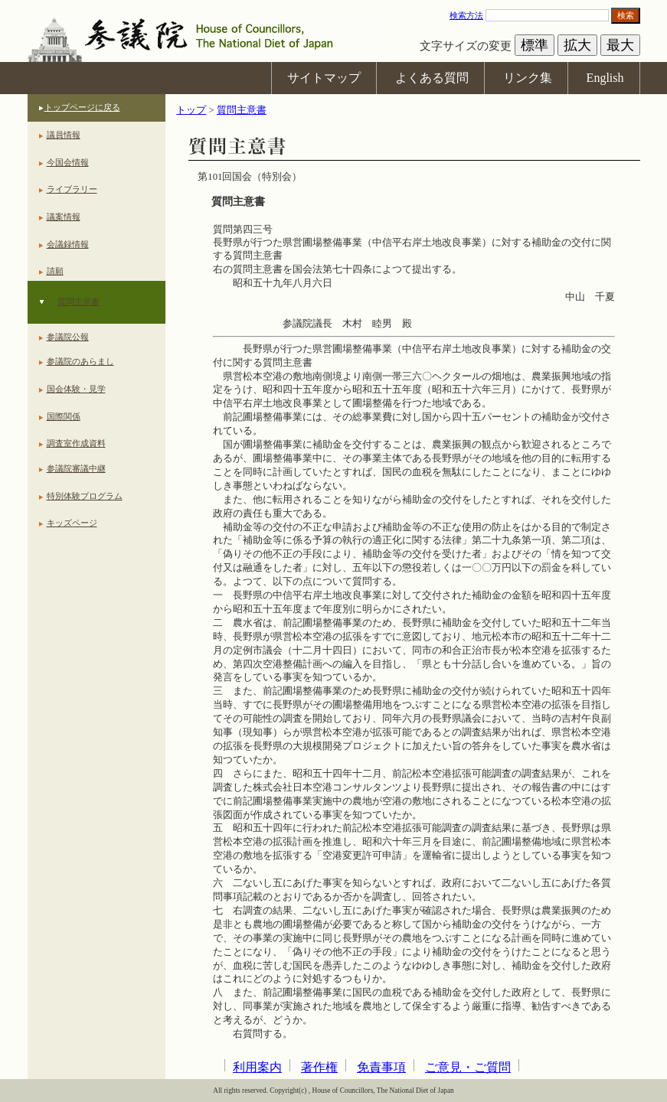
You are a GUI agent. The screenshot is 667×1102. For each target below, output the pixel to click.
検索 (625, 15)
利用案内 (257, 1067)
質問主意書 (78, 301)
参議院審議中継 (76, 468)
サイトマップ (324, 77)
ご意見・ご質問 (468, 1067)
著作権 (319, 1067)
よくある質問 (432, 77)
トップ (191, 110)
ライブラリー (72, 189)
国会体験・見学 (76, 388)
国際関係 (63, 416)
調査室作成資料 (76, 443)
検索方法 (466, 15)
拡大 (577, 45)
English (605, 77)
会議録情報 (68, 244)
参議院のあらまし (80, 361)
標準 (534, 45)
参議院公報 (68, 336)
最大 (620, 45)
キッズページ (72, 522)
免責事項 (381, 1067)
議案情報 (63, 216)
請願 (55, 271)
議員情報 (63, 134)
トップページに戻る (82, 107)
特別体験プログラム (85, 495)
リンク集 (527, 77)
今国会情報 (68, 162)
